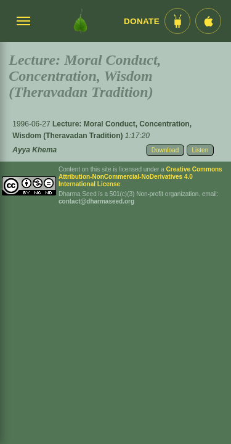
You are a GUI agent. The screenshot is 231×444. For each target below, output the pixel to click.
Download (165, 150)
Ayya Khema (34, 150)
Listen (200, 150)
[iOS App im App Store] (208, 21)
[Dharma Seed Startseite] (80, 21)
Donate (142, 21)
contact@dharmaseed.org (96, 201)
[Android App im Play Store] (177, 21)
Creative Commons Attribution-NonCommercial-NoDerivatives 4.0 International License (140, 176)
